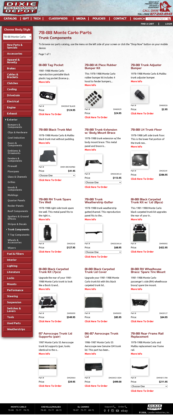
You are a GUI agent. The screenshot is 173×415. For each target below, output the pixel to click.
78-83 (43, 410)
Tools (10, 317)
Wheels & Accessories (15, 241)
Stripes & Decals (17, 224)
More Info (44, 82)
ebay (124, 410)
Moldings (13, 195)
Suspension (14, 302)
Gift (26, 18)
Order (122, 407)
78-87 (76, 410)
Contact (120, 18)
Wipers (12, 247)
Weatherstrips (16, 329)
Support (110, 407)
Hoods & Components (15, 188)
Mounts (12, 284)
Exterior (12, 119)
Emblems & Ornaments (14, 151)
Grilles (11, 182)
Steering (12, 296)
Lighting (12, 265)
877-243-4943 (161, 14)
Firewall (12, 166)
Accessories (14, 53)
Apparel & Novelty (13, 61)
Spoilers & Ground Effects (18, 217)
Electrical (13, 101)
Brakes (11, 68)
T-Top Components (18, 234)
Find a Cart (147, 24)
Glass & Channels (17, 176)
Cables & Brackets (12, 76)
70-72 (26, 410)
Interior (12, 259)
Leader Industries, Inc (158, 412)
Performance (15, 290)
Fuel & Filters (15, 253)
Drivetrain (13, 95)
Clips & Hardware (18, 132)
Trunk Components (18, 229)
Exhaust (12, 113)
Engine (11, 107)
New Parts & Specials (15, 46)
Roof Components (18, 211)
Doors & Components (15, 144)
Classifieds (58, 18)
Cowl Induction (16, 137)
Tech (37, 18)
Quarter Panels (16, 200)
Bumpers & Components (15, 125)
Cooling (12, 89)
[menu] (86, 24)
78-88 (11, 410)
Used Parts (14, 323)
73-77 (18, 410)
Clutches (12, 83)
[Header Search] (158, 18)
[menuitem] (153, 24)
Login (168, 24)
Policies (99, 18)
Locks (10, 278)
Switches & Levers (14, 309)
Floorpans (13, 171)
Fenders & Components (15, 159)
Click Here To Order (50, 114)
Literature (13, 271)
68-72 (59, 410)
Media (80, 18)
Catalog (10, 18)
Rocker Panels (16, 205)
